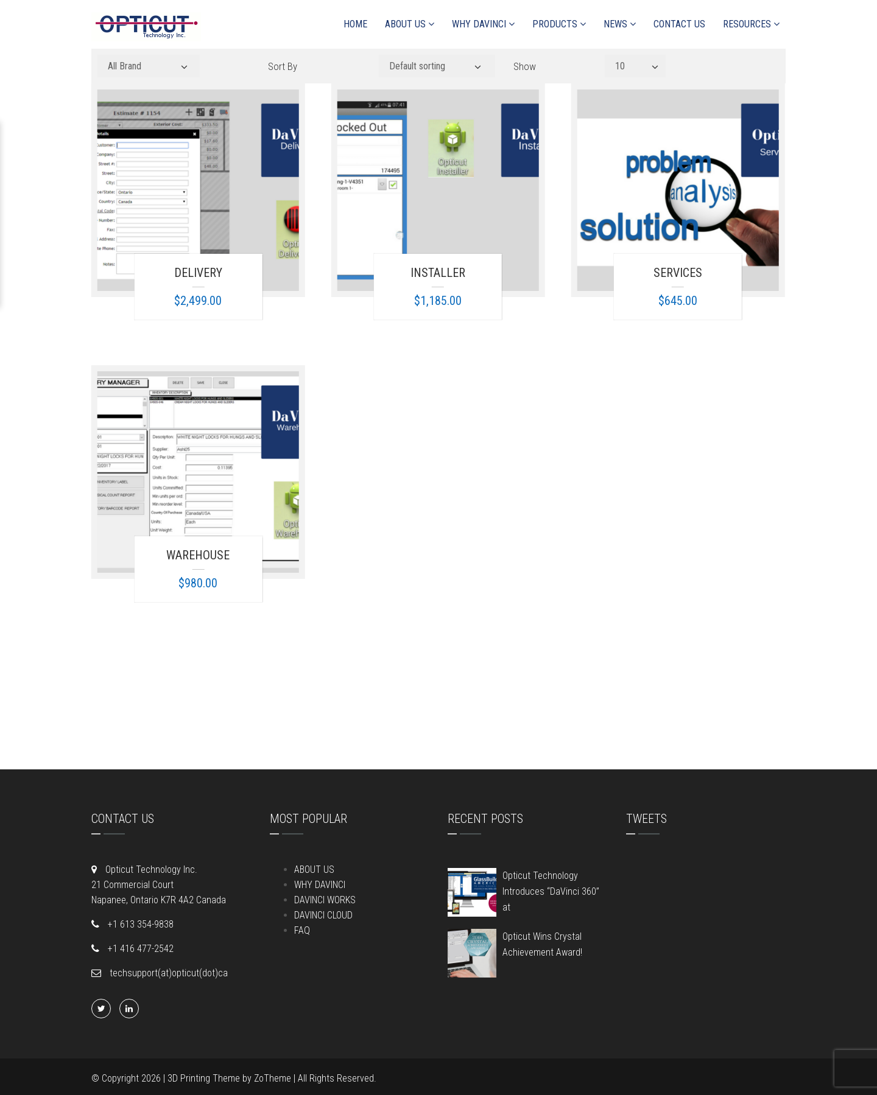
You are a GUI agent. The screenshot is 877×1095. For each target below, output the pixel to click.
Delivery (198, 272)
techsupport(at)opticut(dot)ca (167, 973)
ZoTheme (272, 1078)
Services (677, 272)
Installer (437, 272)
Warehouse (198, 555)
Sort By (282, 66)
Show (524, 66)
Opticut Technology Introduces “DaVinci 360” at (550, 891)
